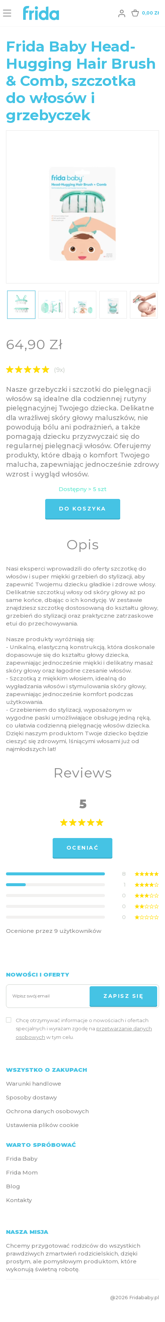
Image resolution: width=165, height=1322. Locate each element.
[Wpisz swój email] (49, 996)
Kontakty (19, 1200)
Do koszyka (82, 508)
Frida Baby (21, 1158)
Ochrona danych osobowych (47, 1111)
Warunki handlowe (33, 1083)
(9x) (59, 370)
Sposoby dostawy (31, 1097)
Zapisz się (123, 996)
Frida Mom (22, 1172)
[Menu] (7, 13)
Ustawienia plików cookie (42, 1125)
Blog (13, 1186)
